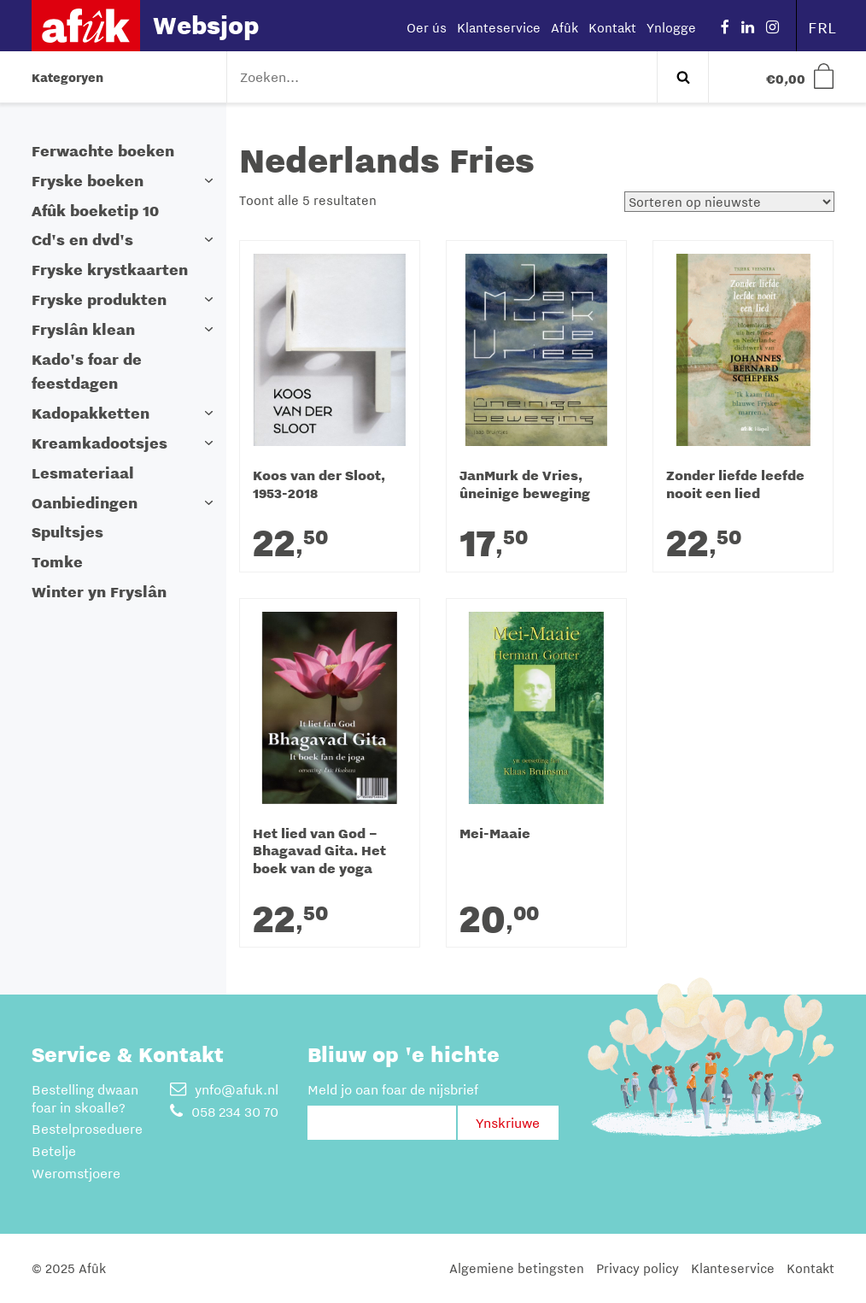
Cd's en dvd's (82, 239)
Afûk (564, 27)
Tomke (57, 562)
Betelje (54, 1150)
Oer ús (427, 27)
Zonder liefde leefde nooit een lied (735, 484)
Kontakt (612, 27)
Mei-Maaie (494, 833)
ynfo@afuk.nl (224, 1089)
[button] (209, 180)
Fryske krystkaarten (110, 269)
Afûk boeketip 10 (95, 210)
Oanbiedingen (85, 503)
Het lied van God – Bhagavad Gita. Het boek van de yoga (319, 851)
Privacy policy (637, 1268)
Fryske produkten (99, 299)
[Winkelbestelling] (729, 201)
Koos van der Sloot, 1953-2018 (319, 484)
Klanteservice (499, 27)
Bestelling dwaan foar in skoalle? (85, 1098)
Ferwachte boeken (103, 151)
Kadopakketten (90, 413)
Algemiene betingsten (516, 1268)
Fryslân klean (83, 329)
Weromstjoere (76, 1173)
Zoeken (682, 77)
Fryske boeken (87, 181)
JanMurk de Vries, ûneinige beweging (524, 484)
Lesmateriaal (83, 473)
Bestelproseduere (87, 1128)
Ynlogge (671, 27)
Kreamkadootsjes (99, 443)
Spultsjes (67, 532)
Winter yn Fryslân (99, 592)
